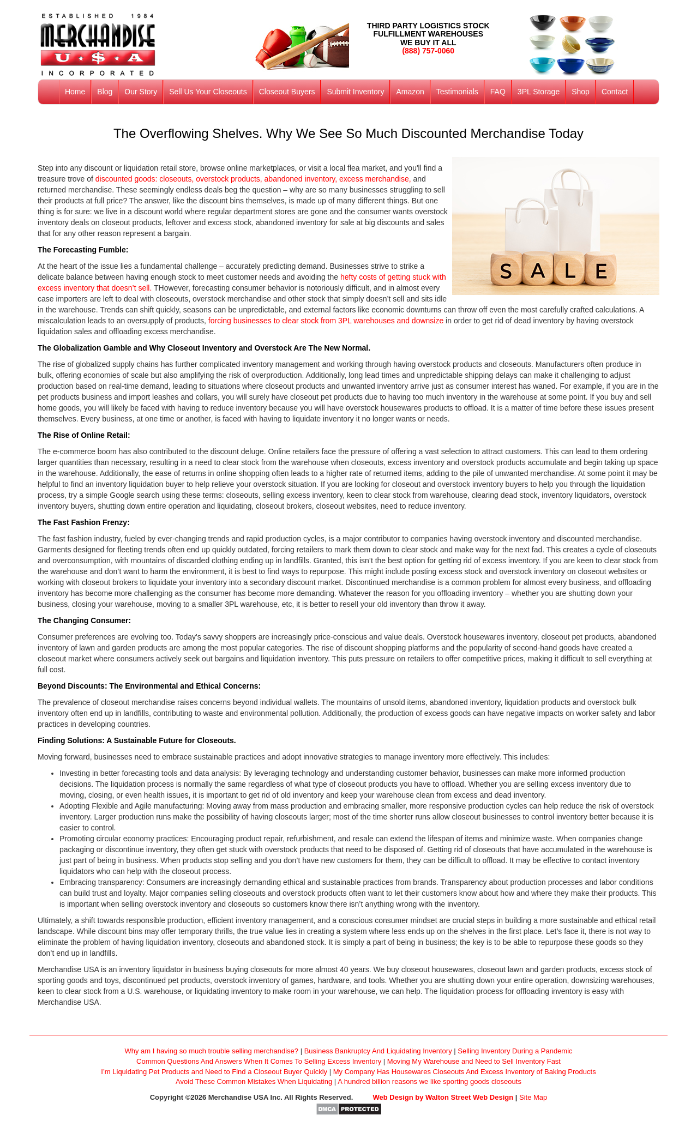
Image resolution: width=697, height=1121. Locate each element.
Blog (104, 91)
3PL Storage (539, 91)
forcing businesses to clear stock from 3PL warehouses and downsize (324, 320)
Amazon (410, 91)
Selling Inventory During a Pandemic (515, 1051)
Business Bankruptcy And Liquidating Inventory (378, 1051)
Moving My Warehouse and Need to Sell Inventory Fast (474, 1061)
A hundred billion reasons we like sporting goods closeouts (429, 1081)
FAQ (498, 91)
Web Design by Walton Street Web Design (443, 1097)
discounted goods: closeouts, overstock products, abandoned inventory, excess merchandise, (253, 178)
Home (75, 91)
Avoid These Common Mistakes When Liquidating (254, 1081)
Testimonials (457, 91)
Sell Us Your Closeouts (208, 91)
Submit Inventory (355, 91)
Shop (581, 91)
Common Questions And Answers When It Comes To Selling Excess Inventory (258, 1061)
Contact (615, 91)
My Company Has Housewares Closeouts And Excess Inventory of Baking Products (464, 1072)
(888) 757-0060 (428, 50)
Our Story (140, 91)
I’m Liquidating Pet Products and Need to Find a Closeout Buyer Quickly (214, 1072)
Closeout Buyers (287, 91)
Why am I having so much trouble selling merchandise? (211, 1051)
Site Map (533, 1097)
